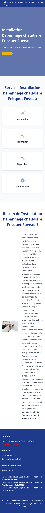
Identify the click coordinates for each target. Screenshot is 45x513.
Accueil (5, 444)
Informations (13, 444)
